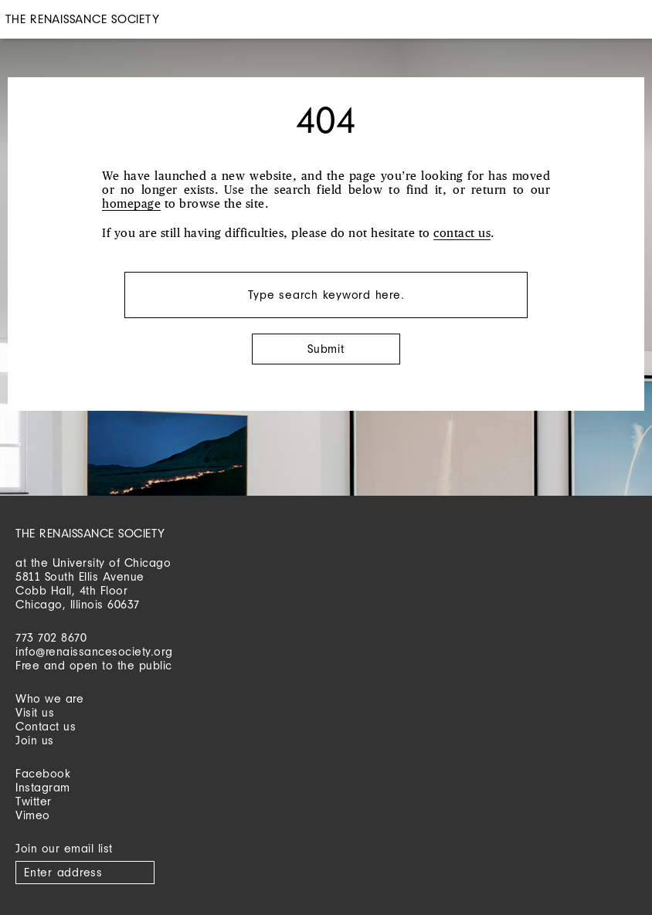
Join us (34, 740)
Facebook (42, 773)
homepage (131, 204)
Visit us (34, 712)
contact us (462, 233)
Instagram (42, 787)
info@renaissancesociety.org (94, 651)
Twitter (33, 801)
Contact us (45, 726)
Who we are (49, 698)
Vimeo (32, 815)
